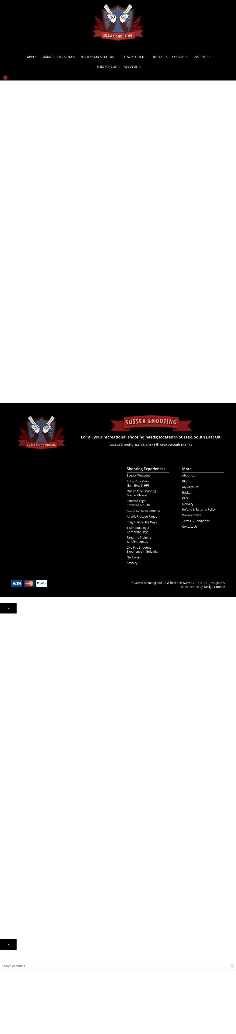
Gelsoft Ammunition (13, 772)
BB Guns (5, 707)
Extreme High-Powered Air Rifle (139, 503)
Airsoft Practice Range (142, 516)
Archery (132, 563)
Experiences (8, 890)
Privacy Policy (191, 515)
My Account (190, 487)
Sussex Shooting (145, 583)
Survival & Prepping (13, 848)
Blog (185, 481)
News (3, 877)
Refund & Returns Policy (198, 509)
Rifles (3, 718)
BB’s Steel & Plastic (12, 785)
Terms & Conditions (195, 521)
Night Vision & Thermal (98, 57)
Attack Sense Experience (144, 510)
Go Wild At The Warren (177, 583)
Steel (3, 796)
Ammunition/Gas (11, 767)
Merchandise (106, 67)
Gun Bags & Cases (12, 834)
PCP (2, 669)
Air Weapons (8, 654)
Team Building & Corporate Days (138, 530)
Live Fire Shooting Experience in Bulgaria (142, 549)
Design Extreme (214, 587)
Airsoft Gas (7, 803)
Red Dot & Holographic (170, 57)
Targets (5, 810)
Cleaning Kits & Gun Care (16, 821)
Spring (4, 676)
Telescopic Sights (134, 57)
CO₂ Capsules (9, 779)
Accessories (7, 761)
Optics (31, 57)
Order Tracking (10, 904)
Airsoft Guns (8, 725)
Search (232, 965)
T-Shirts (5, 866)
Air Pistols (6, 683)
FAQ (185, 498)
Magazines (7, 828)
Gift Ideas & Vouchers (14, 859)
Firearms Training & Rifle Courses (139, 539)
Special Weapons (138, 475)
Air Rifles (5, 658)
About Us (130, 67)
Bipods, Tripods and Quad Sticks (21, 841)
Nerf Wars (134, 557)
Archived (201, 57)
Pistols (4, 712)
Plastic (4, 790)
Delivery (187, 504)
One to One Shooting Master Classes (141, 493)
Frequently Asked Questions (18, 910)
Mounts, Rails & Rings (58, 57)
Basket (186, 492)
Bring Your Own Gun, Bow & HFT (138, 483)
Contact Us (189, 526)
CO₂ (2, 662)
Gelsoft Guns (8, 743)
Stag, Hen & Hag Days (142, 522)
